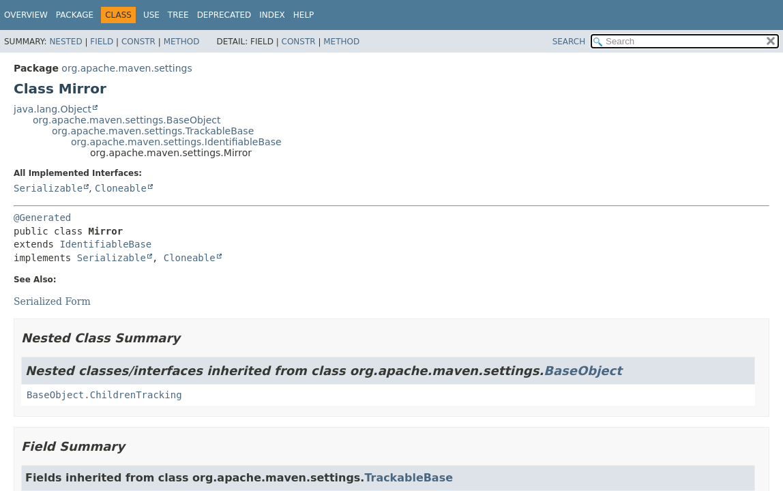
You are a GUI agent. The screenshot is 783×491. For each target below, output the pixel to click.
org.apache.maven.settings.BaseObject (127, 120)
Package (74, 15)
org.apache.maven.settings (126, 68)
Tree (178, 15)
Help (303, 15)
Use (151, 15)
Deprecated (224, 15)
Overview (26, 15)
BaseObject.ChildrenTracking (104, 394)
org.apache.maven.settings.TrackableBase (153, 130)
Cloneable (121, 188)
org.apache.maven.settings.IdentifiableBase (176, 141)
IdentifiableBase (105, 244)
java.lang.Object (52, 109)
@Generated (42, 217)
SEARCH (569, 41)
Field (101, 41)
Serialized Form (52, 301)
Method (182, 41)
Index (272, 15)
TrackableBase (408, 477)
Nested (65, 41)
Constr (138, 41)
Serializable (48, 188)
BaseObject (583, 370)
